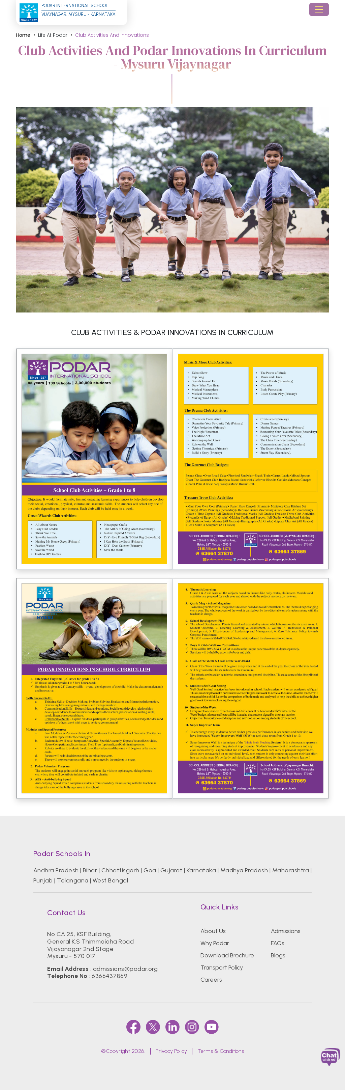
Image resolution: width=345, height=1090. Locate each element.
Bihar (90, 870)
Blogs (278, 955)
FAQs (277, 943)
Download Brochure (227, 955)
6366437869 (109, 976)
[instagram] (192, 1027)
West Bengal (110, 880)
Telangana (72, 880)
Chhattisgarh (120, 870)
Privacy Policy (171, 1051)
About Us (213, 931)
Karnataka (201, 870)
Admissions (286, 931)
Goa (150, 870)
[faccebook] (133, 1027)
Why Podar (214, 943)
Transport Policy (221, 967)
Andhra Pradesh (56, 870)
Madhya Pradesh (244, 870)
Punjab (43, 880)
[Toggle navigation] (319, 9)
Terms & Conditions (220, 1051)
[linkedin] (172, 1027)
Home (23, 35)
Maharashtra (290, 870)
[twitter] (153, 1027)
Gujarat (171, 870)
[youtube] (212, 1027)
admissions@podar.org (125, 969)
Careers (211, 979)
